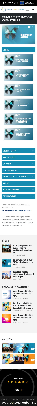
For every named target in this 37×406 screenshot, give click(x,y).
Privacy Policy (15, 399)
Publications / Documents (16, 286)
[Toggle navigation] (27, 9)
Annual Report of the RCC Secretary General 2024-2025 (22, 293)
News (6, 241)
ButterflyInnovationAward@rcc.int (16, 210)
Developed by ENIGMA (28, 399)
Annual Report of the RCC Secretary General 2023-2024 (22, 317)
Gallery (7, 339)
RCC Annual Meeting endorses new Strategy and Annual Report (23, 274)
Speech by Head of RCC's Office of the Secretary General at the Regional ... (23, 305)
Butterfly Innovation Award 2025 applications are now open (23, 262)
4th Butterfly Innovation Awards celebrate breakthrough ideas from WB (22, 249)
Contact (18, 390)
